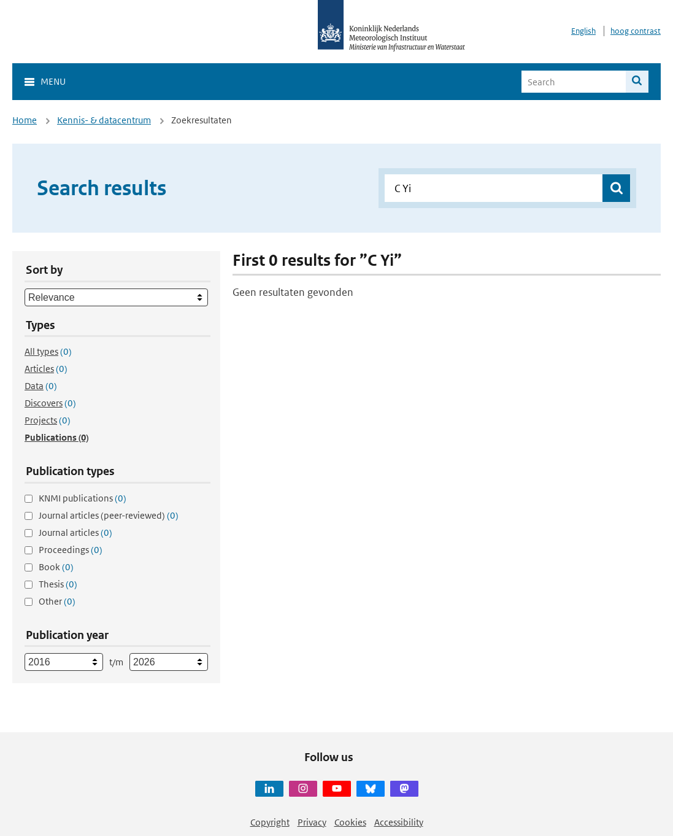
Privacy (312, 822)
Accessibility (398, 822)
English (583, 31)
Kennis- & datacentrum (104, 120)
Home (24, 120)
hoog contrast (635, 31)
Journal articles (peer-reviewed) (109, 515)
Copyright (270, 822)
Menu (53, 81)
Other (57, 601)
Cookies (350, 822)
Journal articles (75, 532)
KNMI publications (82, 498)
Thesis (58, 584)
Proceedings (70, 549)
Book (56, 567)
